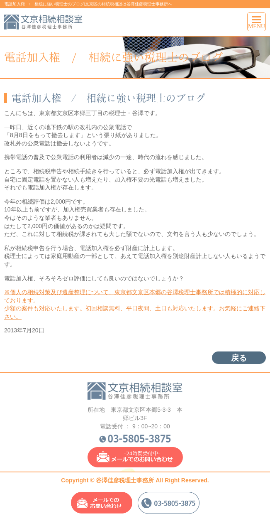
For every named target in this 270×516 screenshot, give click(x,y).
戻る (239, 358)
